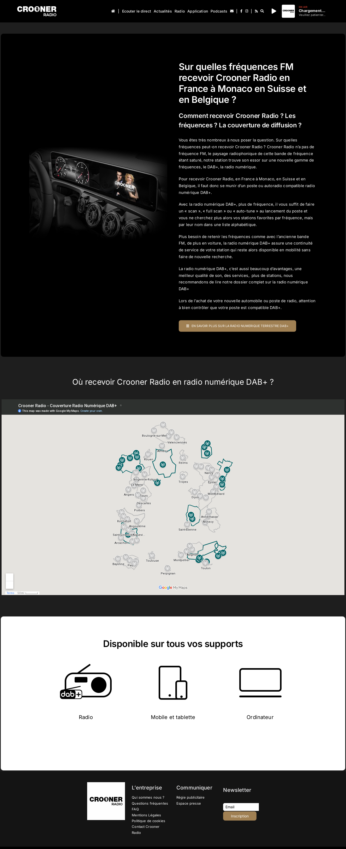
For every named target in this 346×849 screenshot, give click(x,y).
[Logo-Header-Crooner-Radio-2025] (36, 8)
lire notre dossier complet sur (243, 282)
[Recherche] (262, 11)
